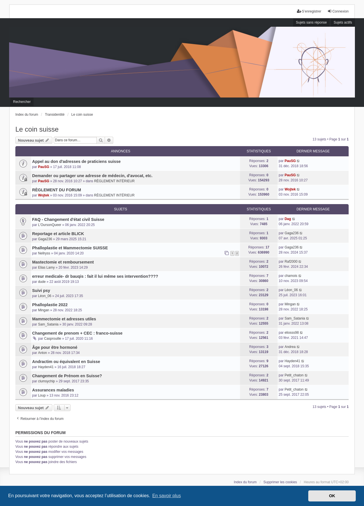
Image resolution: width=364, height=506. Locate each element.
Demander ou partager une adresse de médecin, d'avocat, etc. (92, 175)
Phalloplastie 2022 (50, 304)
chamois (291, 276)
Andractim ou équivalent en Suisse (66, 361)
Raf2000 (291, 262)
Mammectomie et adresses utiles (64, 319)
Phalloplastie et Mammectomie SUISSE (70, 248)
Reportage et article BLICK (58, 233)
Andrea (290, 347)
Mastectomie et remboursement (63, 262)
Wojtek (43, 195)
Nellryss (44, 253)
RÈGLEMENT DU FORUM (56, 190)
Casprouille (52, 339)
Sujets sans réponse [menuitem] (311, 22)
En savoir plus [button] (166, 495)
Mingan (43, 310)
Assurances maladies (53, 390)
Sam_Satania (48, 324)
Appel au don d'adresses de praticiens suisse (76, 161)
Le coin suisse (37, 129)
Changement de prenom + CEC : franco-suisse (77, 333)
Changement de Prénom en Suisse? (67, 376)
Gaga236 (45, 239)
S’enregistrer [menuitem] (309, 11)
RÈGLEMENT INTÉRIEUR (114, 181)
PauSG (43, 167)
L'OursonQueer (49, 225)
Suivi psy (41, 290)
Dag (288, 219)
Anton (42, 353)
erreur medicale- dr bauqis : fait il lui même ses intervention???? (95, 276)
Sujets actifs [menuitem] (343, 22)
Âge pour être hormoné (54, 347)
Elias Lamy (46, 267)
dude (42, 282)
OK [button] (332, 495)
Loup (42, 395)
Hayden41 (46, 367)
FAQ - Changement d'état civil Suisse (68, 219)
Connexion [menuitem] (338, 11)
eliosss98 (292, 333)
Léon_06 (44, 296)
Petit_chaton (294, 375)
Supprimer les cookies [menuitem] (280, 482)
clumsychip (46, 381)
